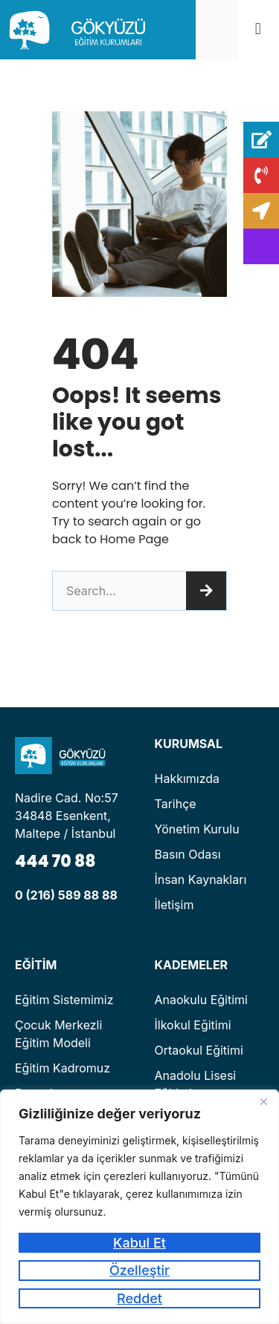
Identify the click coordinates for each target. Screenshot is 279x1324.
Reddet (139, 1298)
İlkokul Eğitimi (193, 1024)
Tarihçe (175, 803)
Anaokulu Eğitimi (201, 999)
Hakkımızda (187, 778)
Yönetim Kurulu (197, 829)
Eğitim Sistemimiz (64, 999)
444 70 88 (55, 861)
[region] (139, 1206)
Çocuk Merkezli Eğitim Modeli (58, 1033)
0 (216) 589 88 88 (66, 895)
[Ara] (206, 590)
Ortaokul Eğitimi (199, 1050)
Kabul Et (139, 1243)
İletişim (174, 904)
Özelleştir (139, 1270)
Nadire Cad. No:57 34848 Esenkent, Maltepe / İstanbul (66, 815)
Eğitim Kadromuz (62, 1068)
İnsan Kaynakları (201, 879)
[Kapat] (263, 1102)
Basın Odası (188, 854)
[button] (258, 29)
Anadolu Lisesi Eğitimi (196, 1084)
